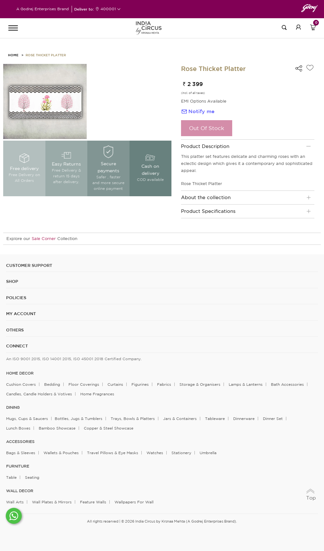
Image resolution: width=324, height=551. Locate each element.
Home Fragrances (97, 394)
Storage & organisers (199, 384)
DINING (13, 407)
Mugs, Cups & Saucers (27, 418)
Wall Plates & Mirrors (52, 502)
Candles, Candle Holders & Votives (39, 394)
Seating (32, 477)
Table (11, 477)
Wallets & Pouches (61, 452)
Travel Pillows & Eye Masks (112, 452)
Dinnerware (244, 418)
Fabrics (164, 384)
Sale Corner (44, 238)
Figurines (140, 384)
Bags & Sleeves (20, 452)
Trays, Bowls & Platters (133, 418)
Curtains (115, 384)
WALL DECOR (19, 491)
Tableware (215, 418)
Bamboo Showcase (57, 428)
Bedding (52, 384)
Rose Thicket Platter (46, 55)
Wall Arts (15, 502)
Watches (154, 452)
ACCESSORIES (20, 442)
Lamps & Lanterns (246, 384)
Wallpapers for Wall (134, 502)
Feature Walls (93, 502)
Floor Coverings (83, 384)
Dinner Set (273, 418)
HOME (13, 55)
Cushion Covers (21, 384)
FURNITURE (17, 466)
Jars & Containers (180, 418)
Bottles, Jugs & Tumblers (78, 418)
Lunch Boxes (18, 428)
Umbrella (208, 452)
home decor (20, 373)
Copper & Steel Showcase (108, 428)
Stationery (181, 452)
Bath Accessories (287, 384)
